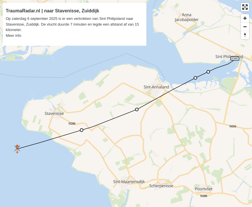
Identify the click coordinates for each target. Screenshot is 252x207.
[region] (126, 103)
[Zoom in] (245, 18)
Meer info (13, 35)
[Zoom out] (245, 26)
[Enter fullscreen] (245, 7)
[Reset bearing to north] (245, 35)
